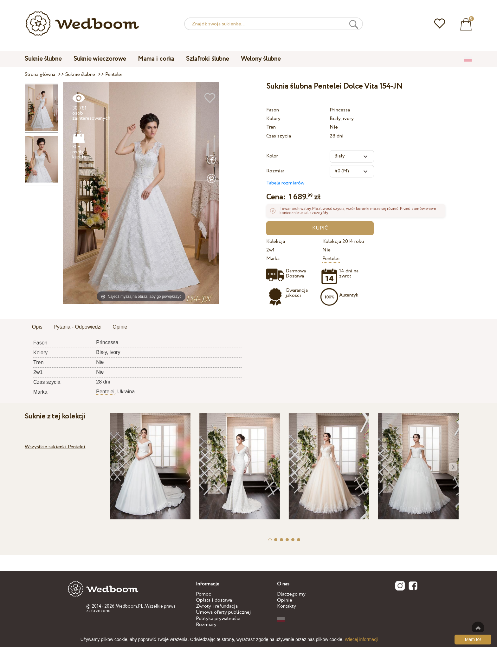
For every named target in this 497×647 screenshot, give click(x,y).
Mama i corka (156, 58)
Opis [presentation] (37, 327)
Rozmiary (206, 624)
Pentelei (331, 258)
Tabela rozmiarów (285, 183)
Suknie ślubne (43, 58)
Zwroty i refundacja (217, 606)
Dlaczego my (291, 594)
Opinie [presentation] (120, 327)
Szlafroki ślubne (207, 58)
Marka (273, 259)
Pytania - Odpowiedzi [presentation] (77, 327)
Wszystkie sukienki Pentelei (55, 446)
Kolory (273, 119)
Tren (271, 127)
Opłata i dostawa (214, 600)
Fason (272, 110)
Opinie (284, 600)
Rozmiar (275, 171)
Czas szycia (278, 136)
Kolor (272, 156)
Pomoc (203, 594)
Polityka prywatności (218, 618)
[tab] (37, 327)
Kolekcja (275, 241)
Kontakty (286, 606)
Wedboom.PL (130, 606)
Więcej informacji (361, 639)
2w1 (270, 250)
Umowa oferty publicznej (223, 612)
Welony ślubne (261, 58)
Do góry (478, 628)
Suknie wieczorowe (100, 58)
